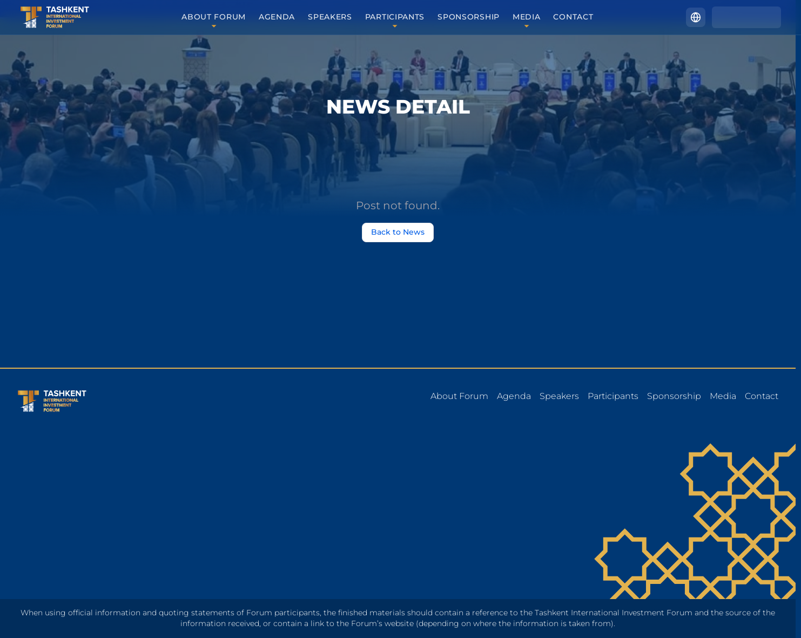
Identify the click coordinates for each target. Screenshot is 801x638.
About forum (213, 17)
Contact (573, 17)
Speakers (330, 17)
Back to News (398, 232)
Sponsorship (468, 17)
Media (527, 17)
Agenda (277, 17)
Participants (395, 17)
